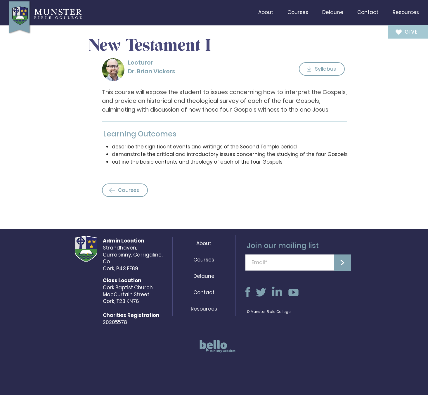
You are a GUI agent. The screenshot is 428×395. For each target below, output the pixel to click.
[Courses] (125, 190)
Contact (203, 292)
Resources (204, 308)
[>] (342, 262)
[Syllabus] (322, 69)
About (203, 243)
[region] (216, 349)
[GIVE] (404, 32)
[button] (265, 12)
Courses (203, 259)
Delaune (203, 276)
